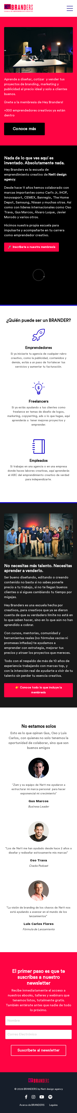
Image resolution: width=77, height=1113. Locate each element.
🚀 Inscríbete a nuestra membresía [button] (31, 247)
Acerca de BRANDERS (32, 1105)
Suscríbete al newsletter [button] (38, 1050)
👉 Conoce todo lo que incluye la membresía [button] (38, 690)
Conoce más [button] (24, 129)
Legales (53, 1105)
